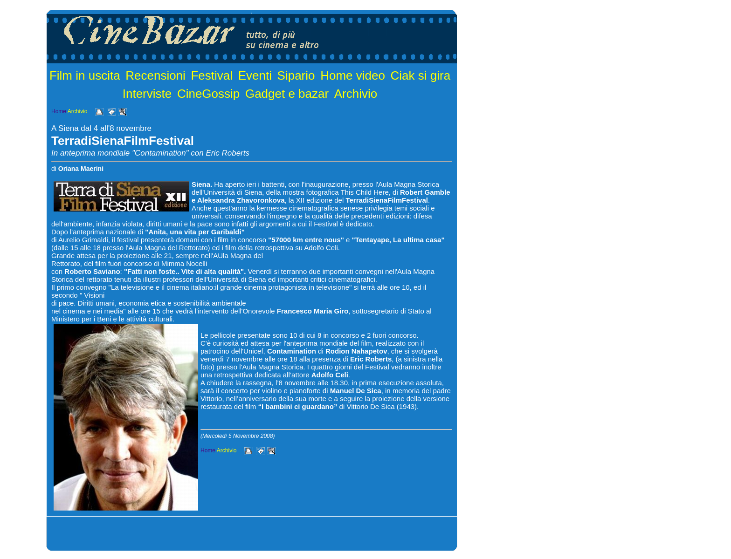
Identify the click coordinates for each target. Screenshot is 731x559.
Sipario (296, 75)
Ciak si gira (421, 75)
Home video (352, 75)
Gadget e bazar (287, 94)
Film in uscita (84, 75)
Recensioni (155, 75)
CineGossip (208, 94)
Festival (212, 75)
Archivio (355, 94)
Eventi (255, 75)
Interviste (147, 94)
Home (58, 111)
